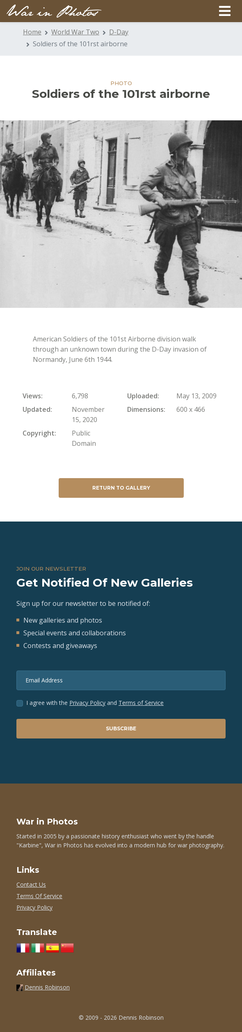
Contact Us (31, 884)
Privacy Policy (87, 703)
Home (32, 31)
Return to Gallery (121, 488)
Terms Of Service (39, 896)
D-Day (118, 31)
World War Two (75, 31)
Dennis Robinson (47, 987)
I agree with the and (95, 703)
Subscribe (121, 728)
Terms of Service (141, 703)
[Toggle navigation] (224, 11)
